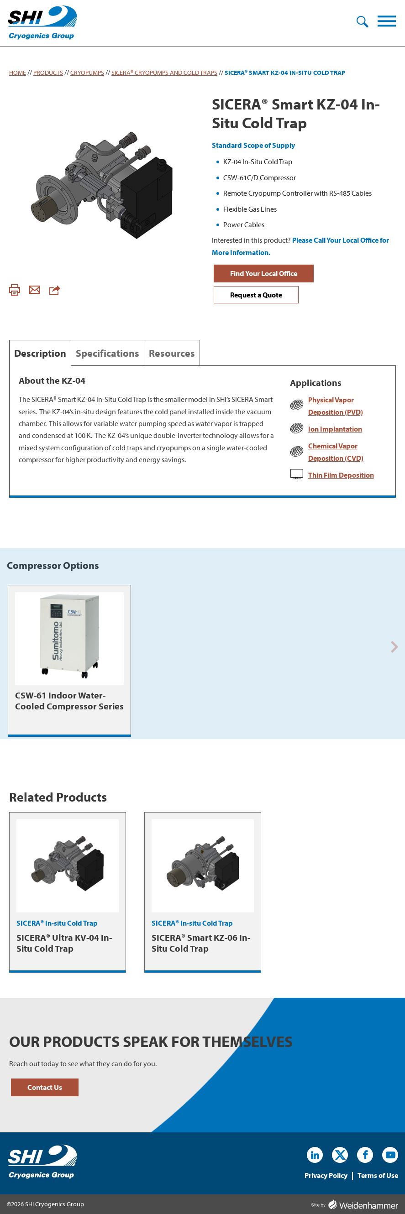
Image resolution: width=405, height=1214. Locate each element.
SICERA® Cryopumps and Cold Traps (164, 72)
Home (17, 72)
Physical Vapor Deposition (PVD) (335, 405)
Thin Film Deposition (341, 474)
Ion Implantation (335, 428)
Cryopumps (87, 72)
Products (48, 72)
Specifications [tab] (107, 353)
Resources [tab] (172, 353)
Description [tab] (40, 353)
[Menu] (387, 23)
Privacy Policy (326, 1176)
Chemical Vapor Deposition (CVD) (335, 451)
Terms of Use (378, 1176)
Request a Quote (256, 294)
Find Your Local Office (263, 273)
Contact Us (44, 1087)
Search (362, 22)
